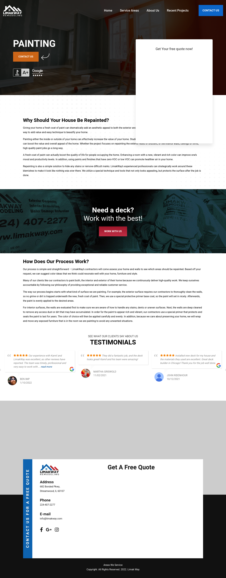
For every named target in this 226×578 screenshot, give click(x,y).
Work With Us (113, 231)
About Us (153, 10)
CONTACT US (210, 10)
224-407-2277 (47, 505)
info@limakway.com (51, 519)
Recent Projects (178, 10)
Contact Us (25, 57)
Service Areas (129, 10)
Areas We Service (112, 565)
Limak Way (134, 569)
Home (108, 10)
